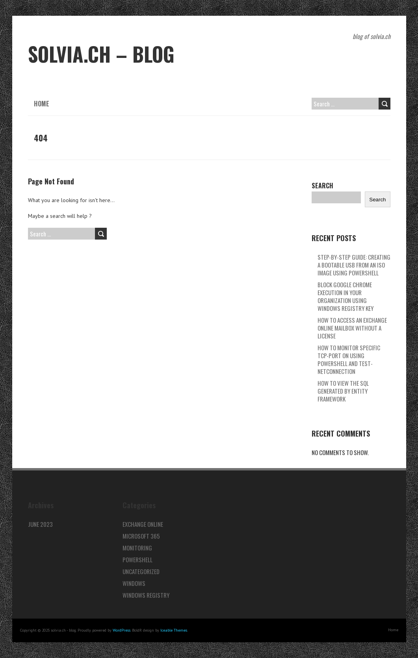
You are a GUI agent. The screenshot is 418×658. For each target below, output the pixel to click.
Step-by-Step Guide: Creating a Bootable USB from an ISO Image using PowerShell (354, 265)
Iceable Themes (173, 630)
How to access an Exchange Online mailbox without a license (352, 328)
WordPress (121, 630)
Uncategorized (141, 571)
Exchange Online (143, 524)
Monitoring (137, 547)
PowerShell (137, 559)
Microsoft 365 (141, 536)
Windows (134, 583)
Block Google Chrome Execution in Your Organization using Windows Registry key (345, 296)
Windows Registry (146, 595)
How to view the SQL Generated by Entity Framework (343, 391)
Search (322, 185)
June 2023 (40, 524)
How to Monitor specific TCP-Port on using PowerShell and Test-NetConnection (349, 359)
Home (41, 103)
